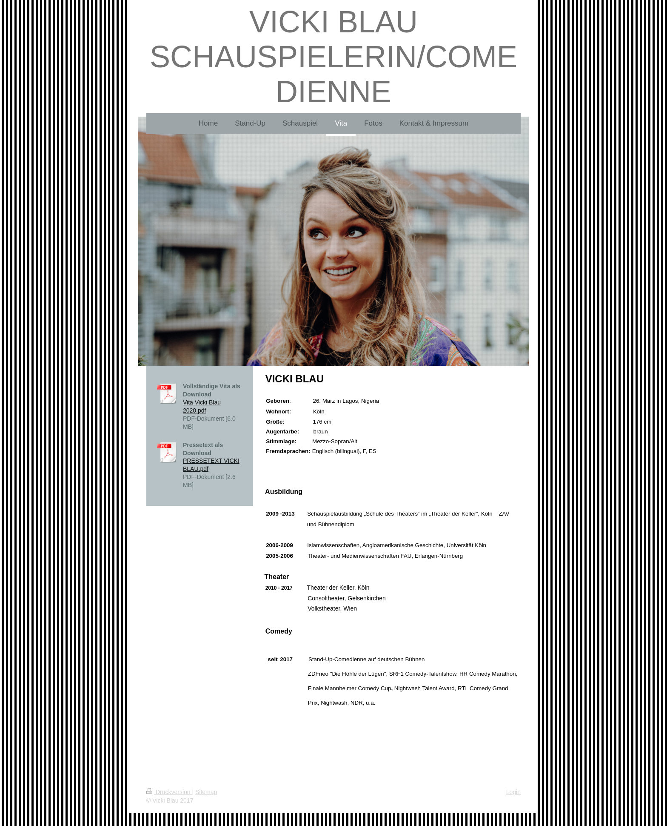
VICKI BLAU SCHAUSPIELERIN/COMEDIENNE (333, 57)
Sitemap (206, 792)
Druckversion (169, 792)
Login (513, 792)
